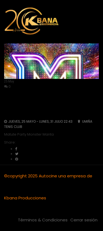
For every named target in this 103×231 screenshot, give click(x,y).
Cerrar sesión (84, 220)
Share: (10, 142)
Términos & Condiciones (43, 220)
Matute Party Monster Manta (47, 105)
